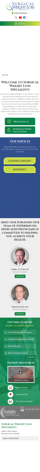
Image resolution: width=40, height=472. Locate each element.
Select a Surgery (14, 346)
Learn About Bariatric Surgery (20, 332)
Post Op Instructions (20, 401)
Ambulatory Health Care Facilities (18, 130)
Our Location (20, 13)
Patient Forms (17, 388)
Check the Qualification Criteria (20, 339)
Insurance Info (18, 394)
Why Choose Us (17, 121)
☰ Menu (20, 23)
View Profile (20, 276)
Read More (31, 357)
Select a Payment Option (18, 353)
